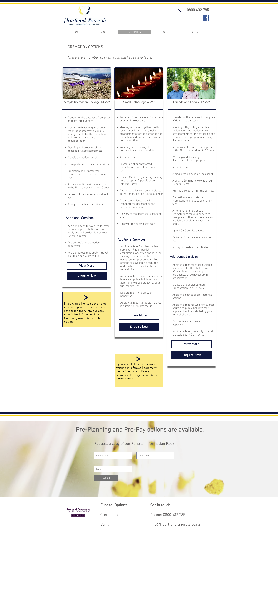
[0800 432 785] (198, 10)
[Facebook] (206, 18)
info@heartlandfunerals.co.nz (175, 524)
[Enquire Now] (87, 276)
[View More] (87, 266)
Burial (105, 524)
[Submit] (106, 478)
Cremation (109, 515)
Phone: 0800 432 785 (167, 515)
